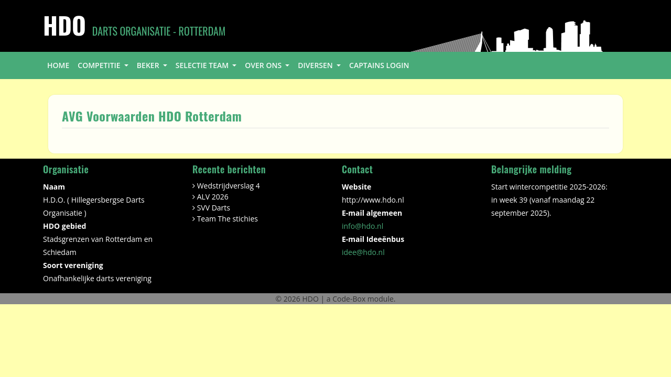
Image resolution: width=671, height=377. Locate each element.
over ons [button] (264, 65)
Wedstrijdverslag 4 (228, 186)
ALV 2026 (213, 197)
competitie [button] (100, 65)
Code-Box (348, 299)
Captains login (379, 65)
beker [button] (149, 65)
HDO (311, 299)
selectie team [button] (203, 65)
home (58, 65)
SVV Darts (213, 208)
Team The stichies (227, 219)
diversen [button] (316, 65)
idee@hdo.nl (363, 252)
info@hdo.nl (362, 226)
